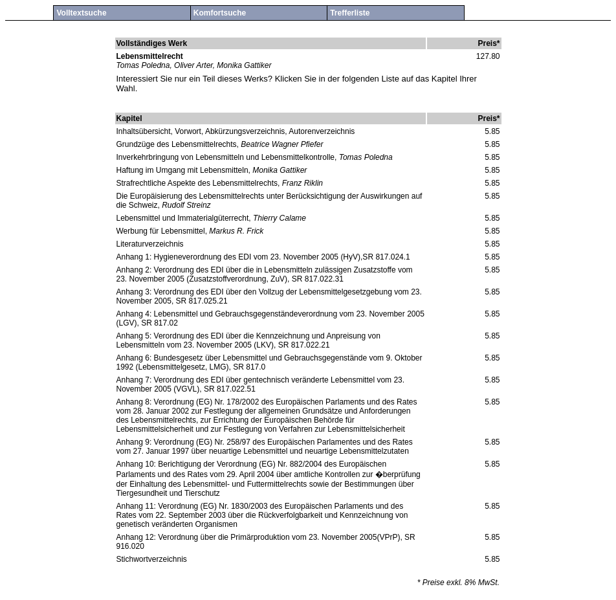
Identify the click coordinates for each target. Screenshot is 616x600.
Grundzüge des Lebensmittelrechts (176, 144)
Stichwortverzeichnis (151, 559)
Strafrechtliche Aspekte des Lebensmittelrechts (197, 183)
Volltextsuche (81, 12)
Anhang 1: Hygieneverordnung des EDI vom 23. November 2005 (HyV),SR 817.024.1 (263, 256)
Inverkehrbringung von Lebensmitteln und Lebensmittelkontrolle (225, 157)
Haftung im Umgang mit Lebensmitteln (182, 170)
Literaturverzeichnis (150, 244)
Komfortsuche (219, 12)
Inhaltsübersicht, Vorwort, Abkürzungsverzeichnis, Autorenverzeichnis (235, 131)
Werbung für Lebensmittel (160, 231)
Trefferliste (349, 12)
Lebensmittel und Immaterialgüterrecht (182, 218)
